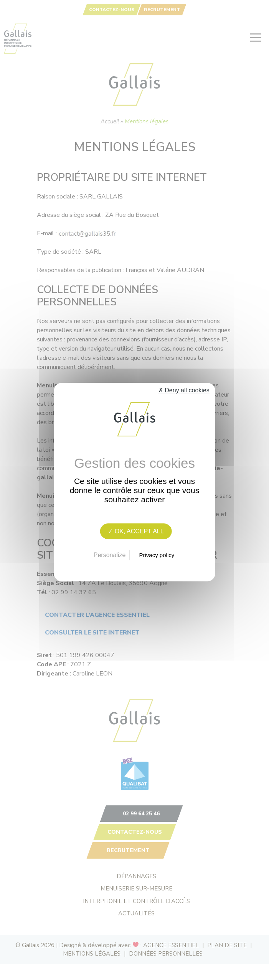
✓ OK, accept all (135, 531)
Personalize (110, 555)
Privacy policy (157, 555)
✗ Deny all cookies (184, 390)
